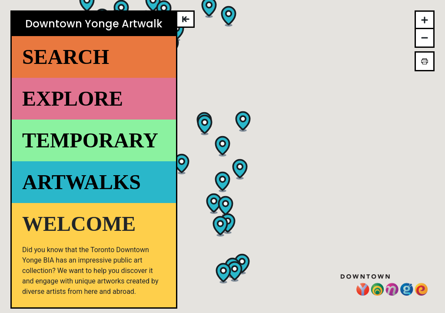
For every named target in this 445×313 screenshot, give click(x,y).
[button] (214, 203)
